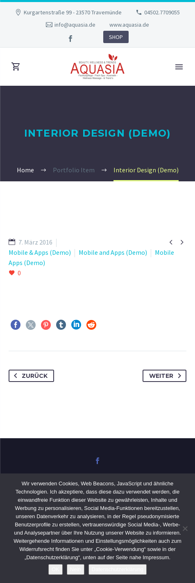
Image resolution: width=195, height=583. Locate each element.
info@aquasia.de (74, 24)
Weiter (166, 375)
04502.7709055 (162, 12)
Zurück (29, 375)
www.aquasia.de (129, 24)
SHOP (116, 37)
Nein (75, 569)
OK (55, 569)
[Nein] (185, 528)
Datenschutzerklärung (117, 569)
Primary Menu (179, 66)
